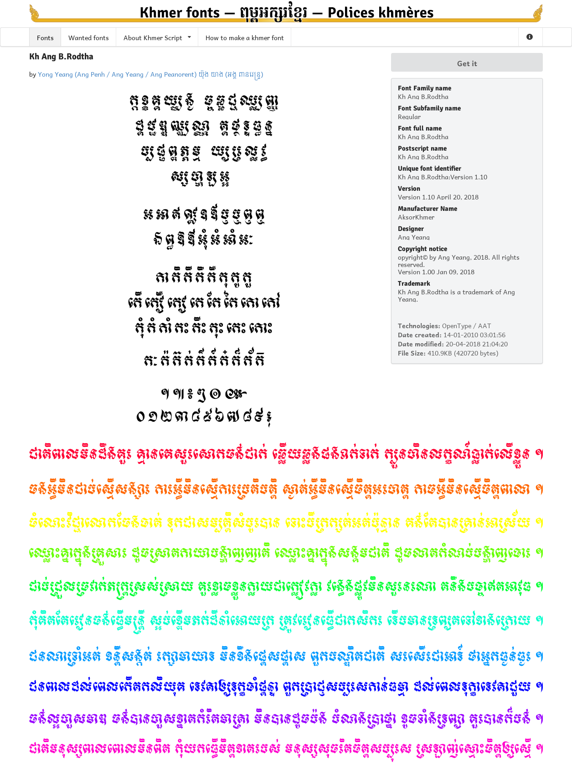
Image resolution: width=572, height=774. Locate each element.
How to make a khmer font (245, 37)
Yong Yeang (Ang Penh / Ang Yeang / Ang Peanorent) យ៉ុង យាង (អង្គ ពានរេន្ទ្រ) (150, 73)
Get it (467, 62)
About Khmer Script (157, 37)
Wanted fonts (88, 37)
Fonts (45, 37)
